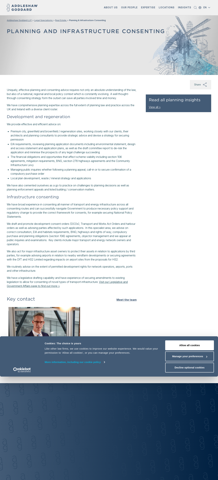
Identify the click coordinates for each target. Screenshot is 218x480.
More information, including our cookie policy (73, 465)
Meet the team (126, 299)
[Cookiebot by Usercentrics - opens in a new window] (22, 473)
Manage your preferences (189, 459)
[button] (110, 7)
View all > (155, 107)
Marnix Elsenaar (26, 345)
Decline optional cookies (190, 470)
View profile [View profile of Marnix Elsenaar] (22, 370)
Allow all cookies (189, 448)
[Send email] (24, 362)
